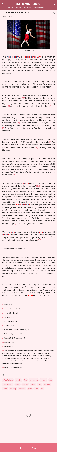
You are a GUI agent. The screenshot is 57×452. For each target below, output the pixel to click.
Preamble (22, 389)
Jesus (17, 384)
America (18, 380)
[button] (54, 13)
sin (42, 389)
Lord (39, 384)
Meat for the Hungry (27, 3)
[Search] (54, 4)
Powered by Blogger (28, 448)
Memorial (47, 384)
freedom (43, 380)
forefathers (34, 380)
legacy (33, 384)
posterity (13, 389)
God (50, 380)
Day (25, 380)
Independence (8, 384)
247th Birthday (8, 380)
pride (30, 389)
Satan (36, 389)
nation (5, 389)
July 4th (25, 384)
